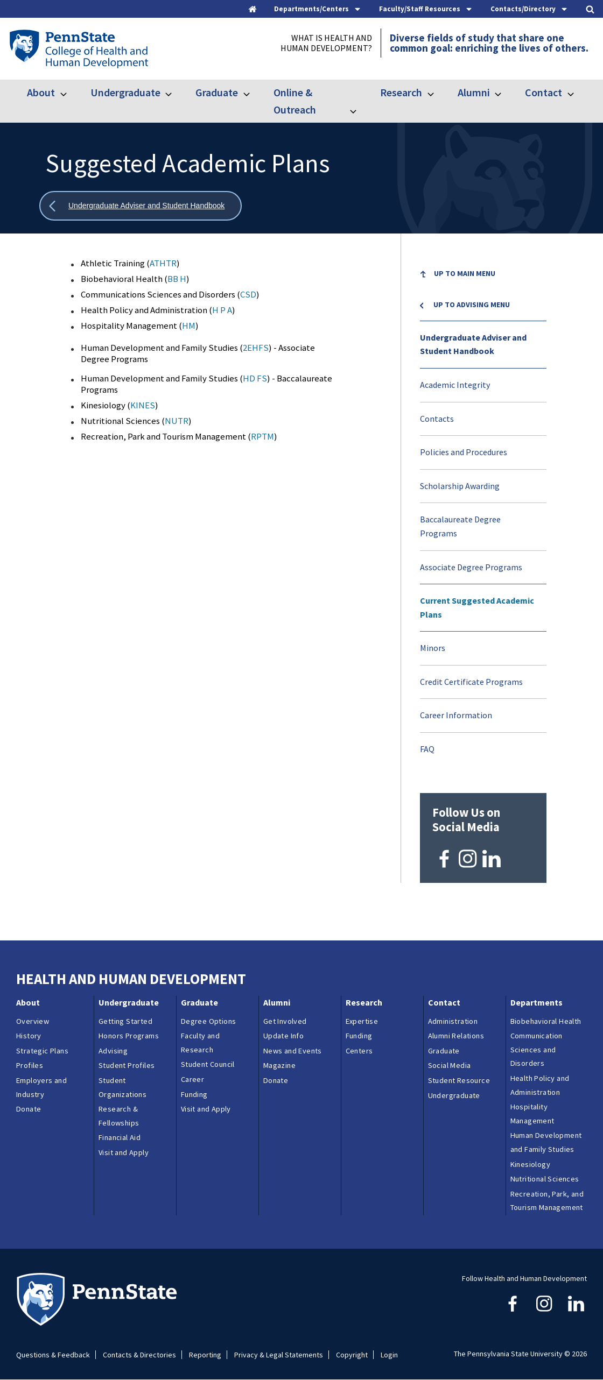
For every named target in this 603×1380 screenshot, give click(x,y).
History (28, 1036)
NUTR (176, 421)
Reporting (205, 1355)
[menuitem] (483, 281)
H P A (222, 310)
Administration (453, 1021)
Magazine (279, 1065)
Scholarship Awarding (460, 485)
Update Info (283, 1036)
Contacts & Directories (139, 1355)
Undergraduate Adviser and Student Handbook (473, 344)
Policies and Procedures (463, 452)
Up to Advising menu (471, 304)
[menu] (483, 512)
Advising (113, 1051)
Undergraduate (125, 92)
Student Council (208, 1064)
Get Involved (285, 1021)
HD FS (255, 378)
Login (389, 1355)
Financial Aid (120, 1137)
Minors (432, 647)
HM (188, 325)
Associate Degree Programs (471, 567)
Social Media (449, 1065)
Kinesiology (530, 1164)
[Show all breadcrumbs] (140, 206)
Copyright (352, 1355)
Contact (543, 92)
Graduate (216, 92)
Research (401, 92)
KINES (142, 405)
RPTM (262, 436)
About (41, 92)
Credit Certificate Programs (471, 681)
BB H (176, 279)
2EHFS (256, 347)
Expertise (362, 1021)
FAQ (427, 749)
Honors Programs (129, 1036)
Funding (194, 1094)
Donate (28, 1109)
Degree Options (208, 1021)
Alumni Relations (456, 1036)
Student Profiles (127, 1065)
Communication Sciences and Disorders (536, 1049)
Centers (359, 1051)
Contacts (437, 418)
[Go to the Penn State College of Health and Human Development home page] (78, 48)
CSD (248, 294)
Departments (536, 1002)
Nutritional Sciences (544, 1179)
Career (192, 1079)
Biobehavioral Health (545, 1021)
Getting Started (125, 1021)
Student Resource (459, 1080)
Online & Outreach (295, 101)
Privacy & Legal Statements (278, 1355)
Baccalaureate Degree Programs (460, 526)
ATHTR (163, 263)
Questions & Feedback (53, 1355)
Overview (32, 1021)
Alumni (474, 92)
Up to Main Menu (464, 273)
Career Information (456, 715)
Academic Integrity (455, 384)
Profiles (29, 1065)
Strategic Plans (42, 1051)
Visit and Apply (124, 1152)
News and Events (292, 1051)
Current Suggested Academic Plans (477, 607)
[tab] (317, 9)
